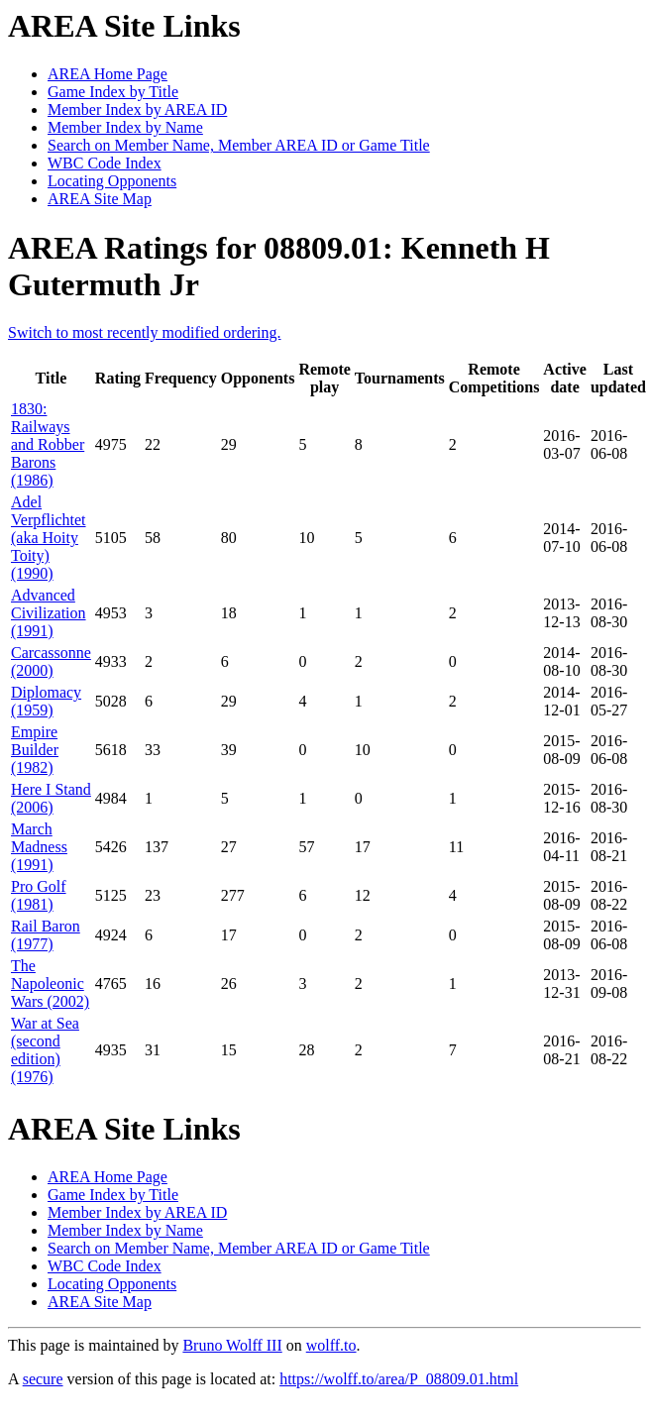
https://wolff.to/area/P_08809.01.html (398, 1378)
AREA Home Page (107, 73)
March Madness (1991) (39, 846)
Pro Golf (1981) (38, 895)
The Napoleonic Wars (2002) (50, 983)
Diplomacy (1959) (46, 701)
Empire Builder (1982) (34, 749)
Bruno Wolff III (231, 1345)
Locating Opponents (112, 180)
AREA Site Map (100, 198)
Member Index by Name (125, 127)
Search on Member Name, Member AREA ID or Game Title (239, 145)
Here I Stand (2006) (51, 798)
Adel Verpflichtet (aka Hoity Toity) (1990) (48, 537)
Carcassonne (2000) (51, 661)
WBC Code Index (105, 163)
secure (43, 1378)
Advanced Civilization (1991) (48, 613)
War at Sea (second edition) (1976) (45, 1050)
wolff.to (331, 1345)
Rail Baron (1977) (45, 935)
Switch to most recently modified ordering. (144, 332)
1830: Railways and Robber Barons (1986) (47, 444)
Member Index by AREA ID (137, 109)
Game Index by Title (113, 91)
